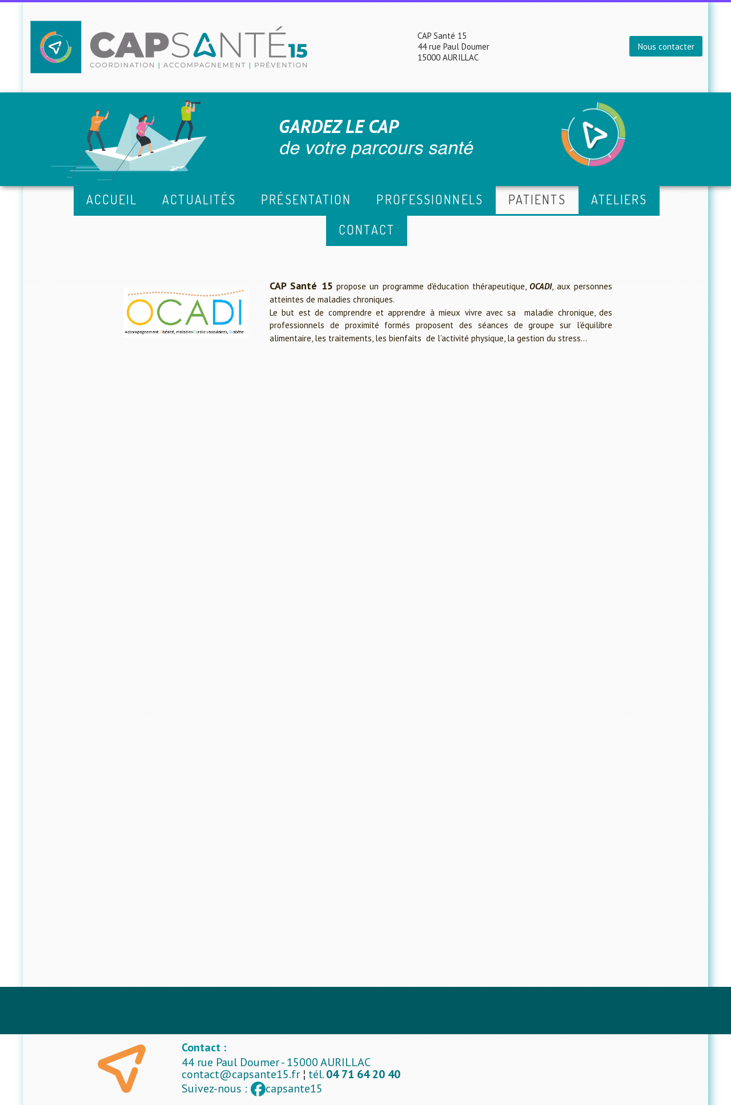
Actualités (199, 199)
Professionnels (429, 199)
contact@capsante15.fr (241, 1074)
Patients (537, 199)
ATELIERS (619, 199)
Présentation (306, 199)
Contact (367, 229)
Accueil (112, 199)
